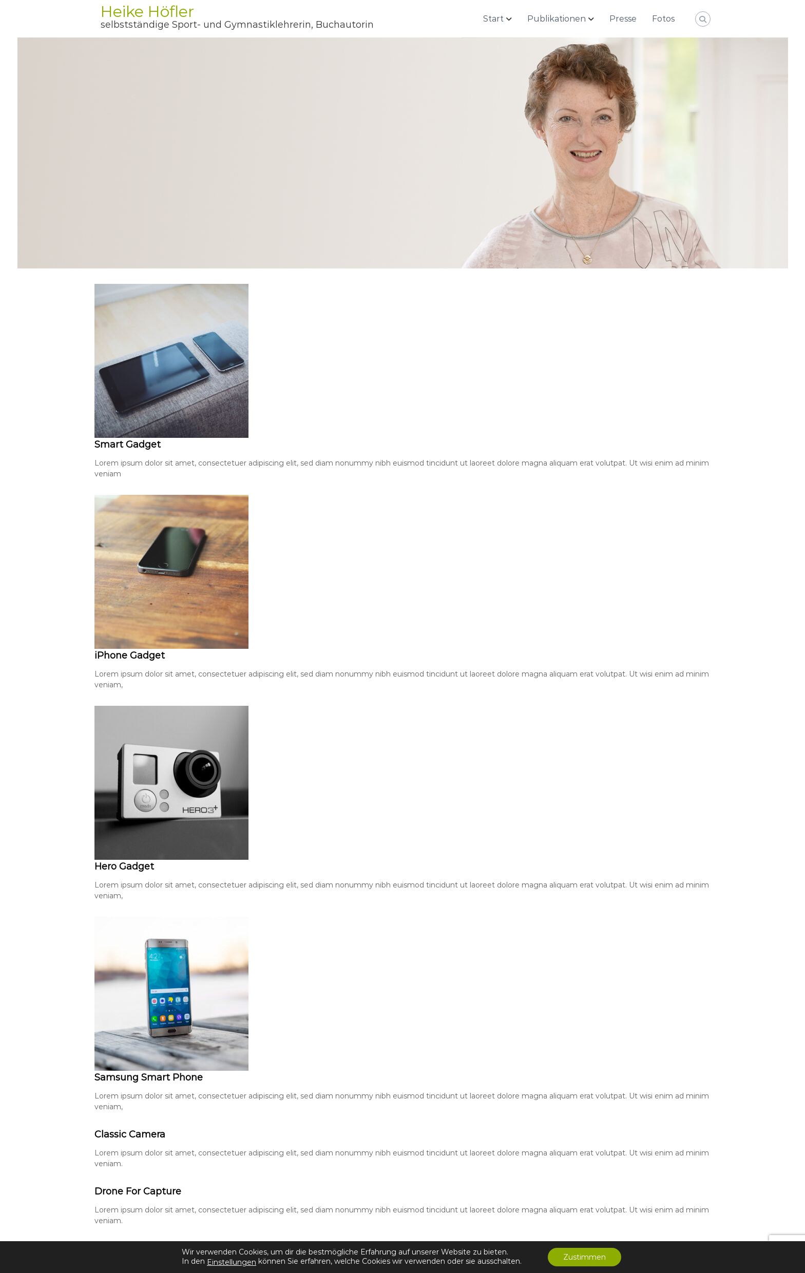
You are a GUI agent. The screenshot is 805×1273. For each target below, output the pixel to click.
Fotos (663, 19)
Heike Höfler (147, 11)
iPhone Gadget (129, 655)
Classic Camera (129, 1134)
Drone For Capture (137, 1191)
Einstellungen (231, 1262)
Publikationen (556, 19)
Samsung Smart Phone (148, 1077)
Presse (623, 19)
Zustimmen (584, 1257)
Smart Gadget (127, 444)
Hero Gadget (124, 866)
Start (493, 19)
